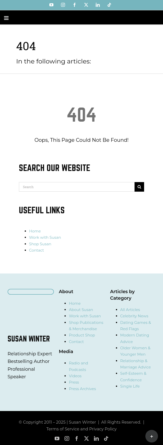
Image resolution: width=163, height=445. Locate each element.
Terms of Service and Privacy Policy (81, 429)
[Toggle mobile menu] (6, 18)
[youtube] (57, 438)
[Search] (77, 187)
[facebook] (76, 438)
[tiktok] (106, 438)
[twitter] (86, 438)
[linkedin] (96, 438)
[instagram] (66, 438)
